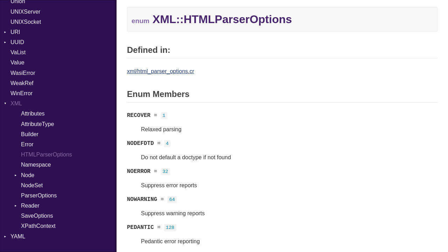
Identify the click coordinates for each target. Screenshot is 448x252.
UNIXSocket (25, 22)
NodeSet (32, 185)
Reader (30, 206)
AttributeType (37, 124)
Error (27, 144)
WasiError (22, 73)
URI (15, 32)
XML (16, 103)
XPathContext (38, 226)
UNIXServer (25, 12)
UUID (17, 42)
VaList (18, 52)
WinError (21, 93)
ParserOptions (39, 195)
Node (27, 175)
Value (17, 62)
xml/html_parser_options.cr (160, 71)
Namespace (36, 165)
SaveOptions (37, 216)
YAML (17, 236)
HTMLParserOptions (46, 155)
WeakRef (22, 83)
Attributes (33, 114)
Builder (29, 134)
